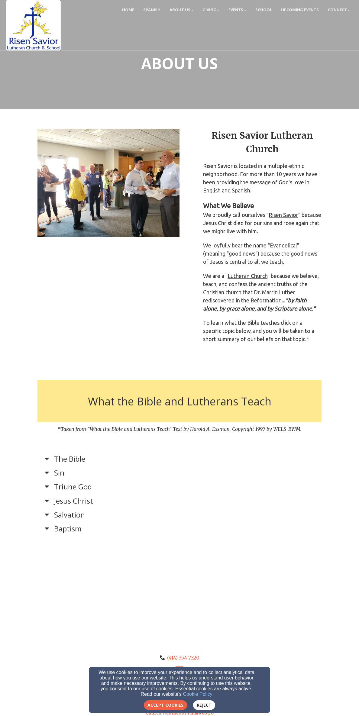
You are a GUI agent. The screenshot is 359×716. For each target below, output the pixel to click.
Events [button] (237, 9)
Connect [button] (339, 9)
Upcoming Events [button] (300, 9)
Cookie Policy (197, 694)
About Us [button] (181, 9)
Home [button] (128, 9)
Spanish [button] (151, 9)
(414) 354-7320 (183, 658)
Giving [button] (210, 9)
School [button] (263, 9)
